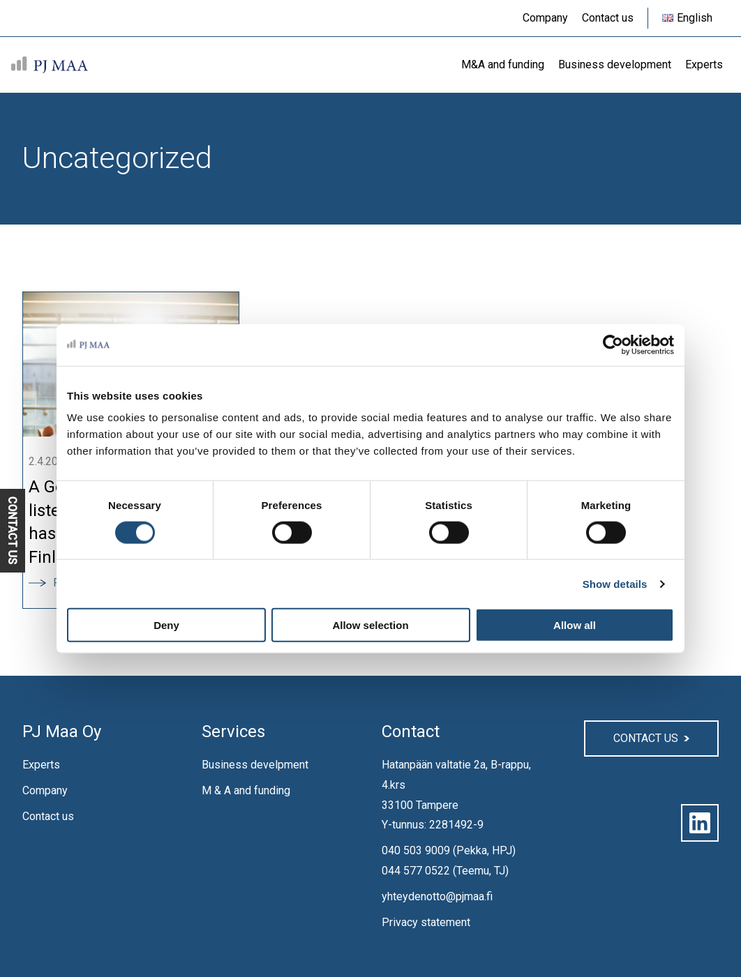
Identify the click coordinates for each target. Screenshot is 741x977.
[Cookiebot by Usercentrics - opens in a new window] (613, 344)
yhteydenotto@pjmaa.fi (437, 896)
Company (45, 790)
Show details (615, 583)
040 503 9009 (416, 850)
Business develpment (255, 764)
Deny (166, 625)
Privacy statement (426, 922)
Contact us (48, 816)
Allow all (574, 625)
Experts (41, 764)
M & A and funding (246, 790)
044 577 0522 (416, 870)
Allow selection (370, 625)
